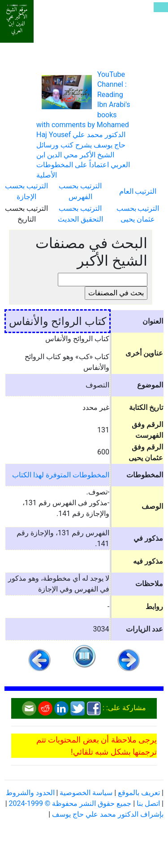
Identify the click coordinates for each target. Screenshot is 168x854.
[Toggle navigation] (161, 7)
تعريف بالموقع (139, 792)
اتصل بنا (148, 803)
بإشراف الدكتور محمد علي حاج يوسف (108, 814)
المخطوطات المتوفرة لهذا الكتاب (60, 475)
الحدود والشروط (30, 792)
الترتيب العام (138, 191)
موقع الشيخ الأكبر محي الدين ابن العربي (17, 20)
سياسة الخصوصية (86, 792)
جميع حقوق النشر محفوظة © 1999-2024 (70, 803)
